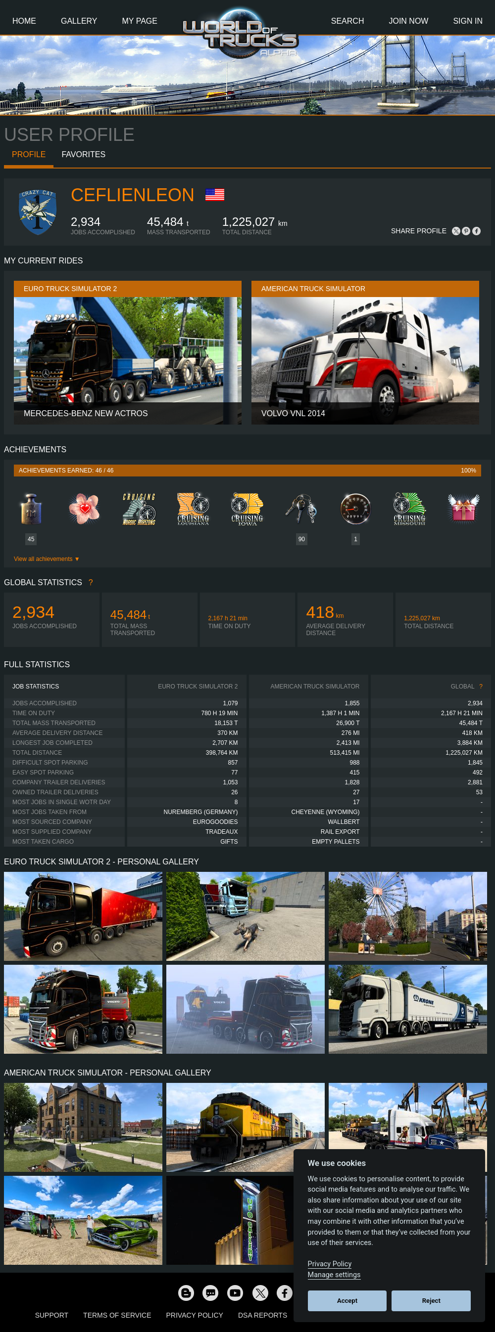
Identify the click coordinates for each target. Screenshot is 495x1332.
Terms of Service (117, 1315)
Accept (347, 1300)
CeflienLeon (133, 195)
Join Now (408, 21)
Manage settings (334, 1275)
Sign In (468, 21)
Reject (431, 1300)
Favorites (83, 154)
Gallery (79, 21)
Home (24, 21)
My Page (139, 21)
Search (347, 21)
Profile (29, 154)
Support (51, 1315)
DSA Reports (262, 1315)
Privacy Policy (194, 1315)
